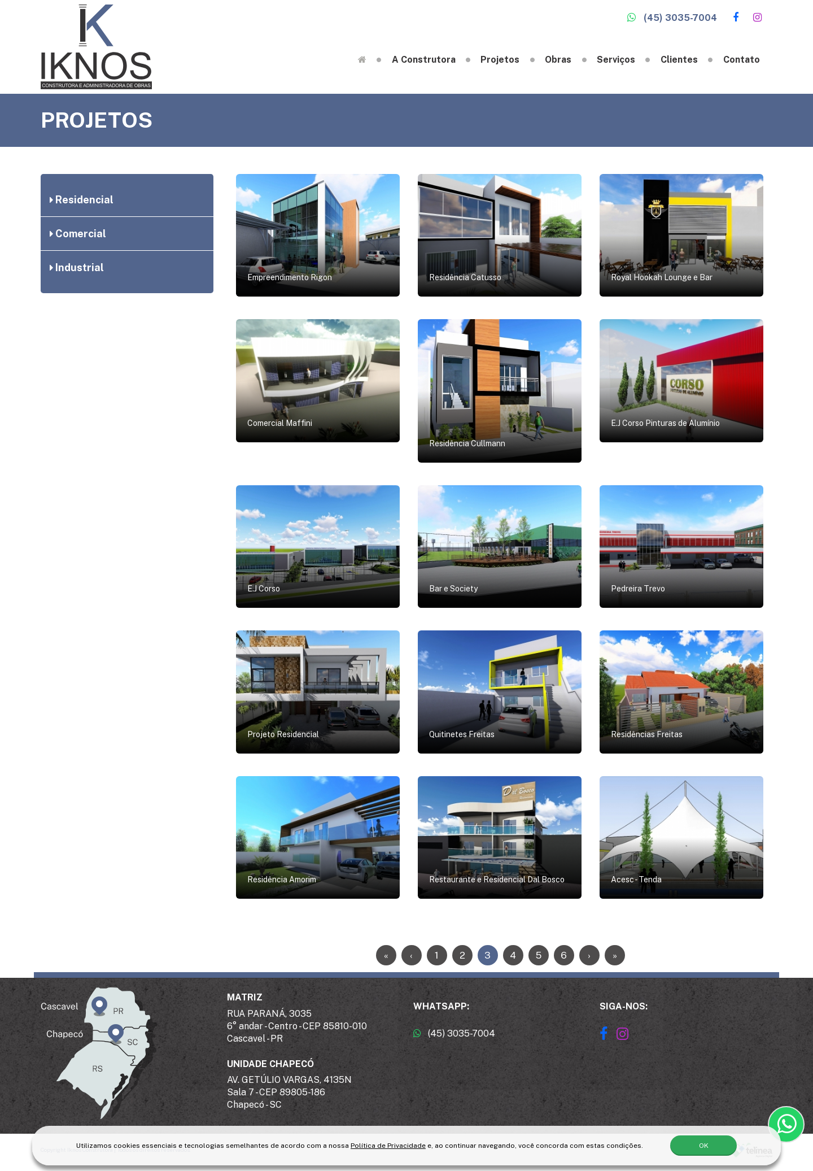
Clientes (679, 59)
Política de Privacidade (388, 1143)
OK (704, 1143)
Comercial (78, 234)
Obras (558, 59)
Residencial (81, 200)
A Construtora (424, 59)
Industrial (77, 267)
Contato (741, 59)
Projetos (499, 59)
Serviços (616, 59)
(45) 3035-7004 (672, 17)
